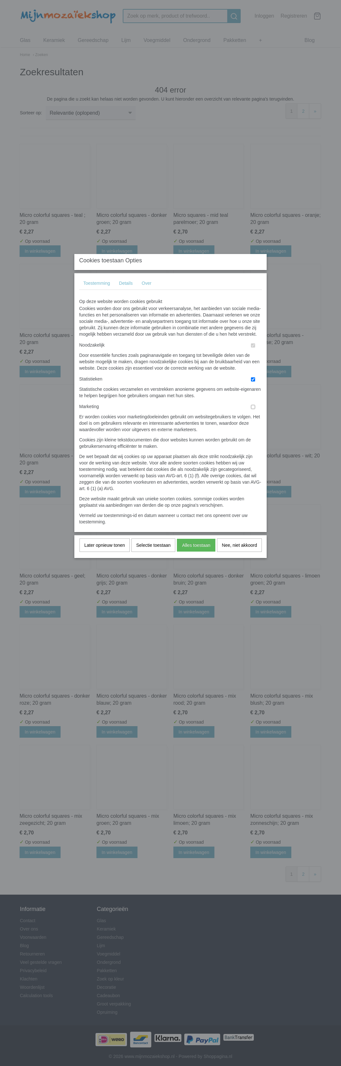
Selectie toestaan (153, 557)
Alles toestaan (196, 557)
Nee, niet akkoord (239, 557)
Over (146, 295)
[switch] (253, 358)
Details (126, 295)
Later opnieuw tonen (104, 557)
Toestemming (96, 295)
